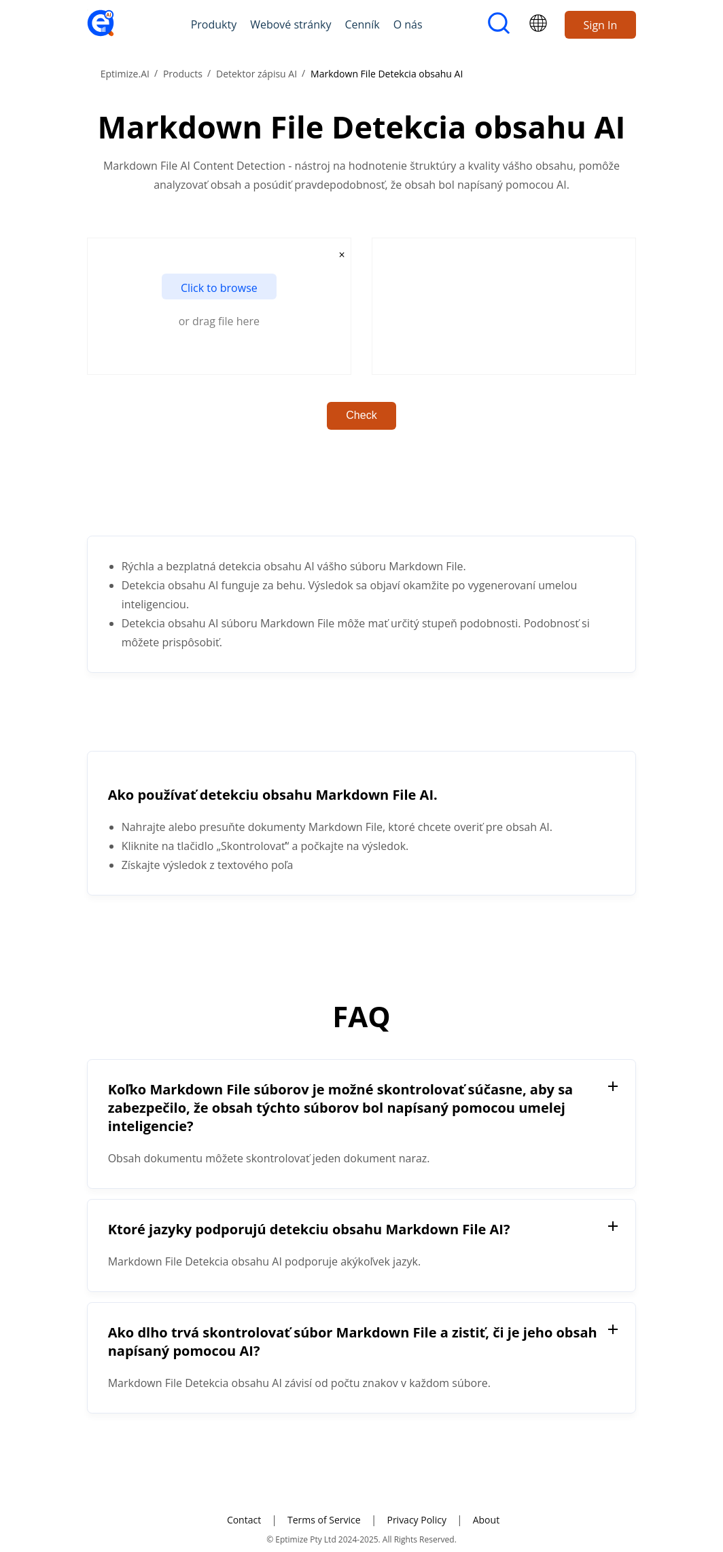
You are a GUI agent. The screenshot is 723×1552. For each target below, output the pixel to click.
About (486, 1519)
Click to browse (219, 287)
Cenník (362, 24)
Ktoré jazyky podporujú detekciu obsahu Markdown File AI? (309, 1229)
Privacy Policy (416, 1519)
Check (361, 415)
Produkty (214, 24)
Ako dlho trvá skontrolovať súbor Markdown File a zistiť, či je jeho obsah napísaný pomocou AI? (352, 1341)
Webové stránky (290, 24)
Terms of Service (324, 1519)
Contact (244, 1519)
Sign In (601, 25)
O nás (408, 24)
